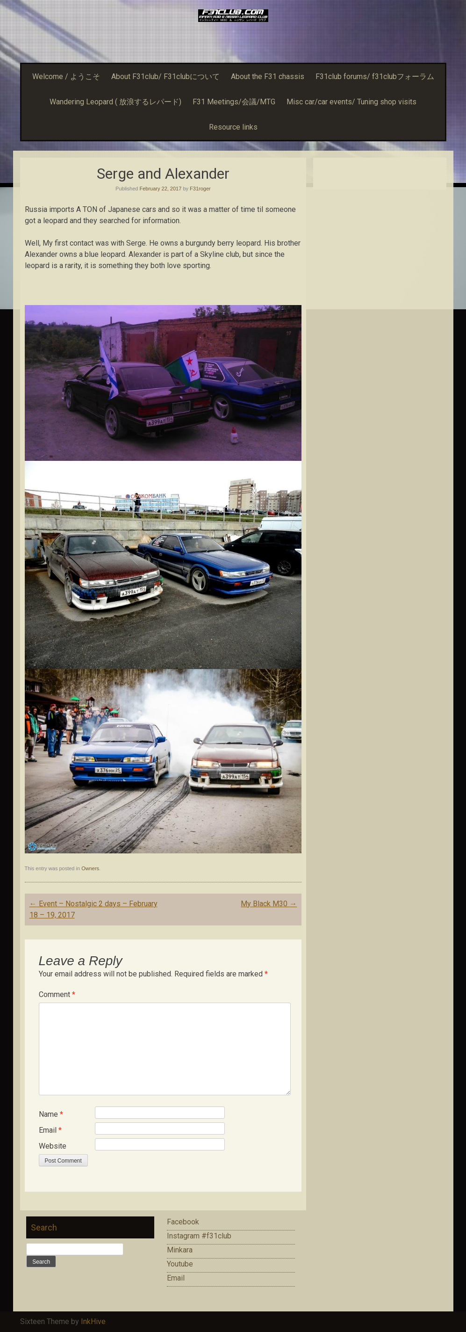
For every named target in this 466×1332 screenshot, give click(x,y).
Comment (57, 994)
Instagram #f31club (199, 1235)
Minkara (180, 1249)
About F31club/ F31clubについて (165, 76)
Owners (90, 868)
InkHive (93, 1321)
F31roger (200, 188)
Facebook (183, 1221)
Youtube (180, 1263)
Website (52, 1146)
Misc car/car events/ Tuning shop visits (351, 101)
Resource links (233, 127)
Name (51, 1114)
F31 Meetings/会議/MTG (234, 101)
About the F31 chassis (267, 76)
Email (50, 1130)
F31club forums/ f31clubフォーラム (374, 76)
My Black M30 (269, 903)
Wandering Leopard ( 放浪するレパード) (115, 101)
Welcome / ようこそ (66, 76)
